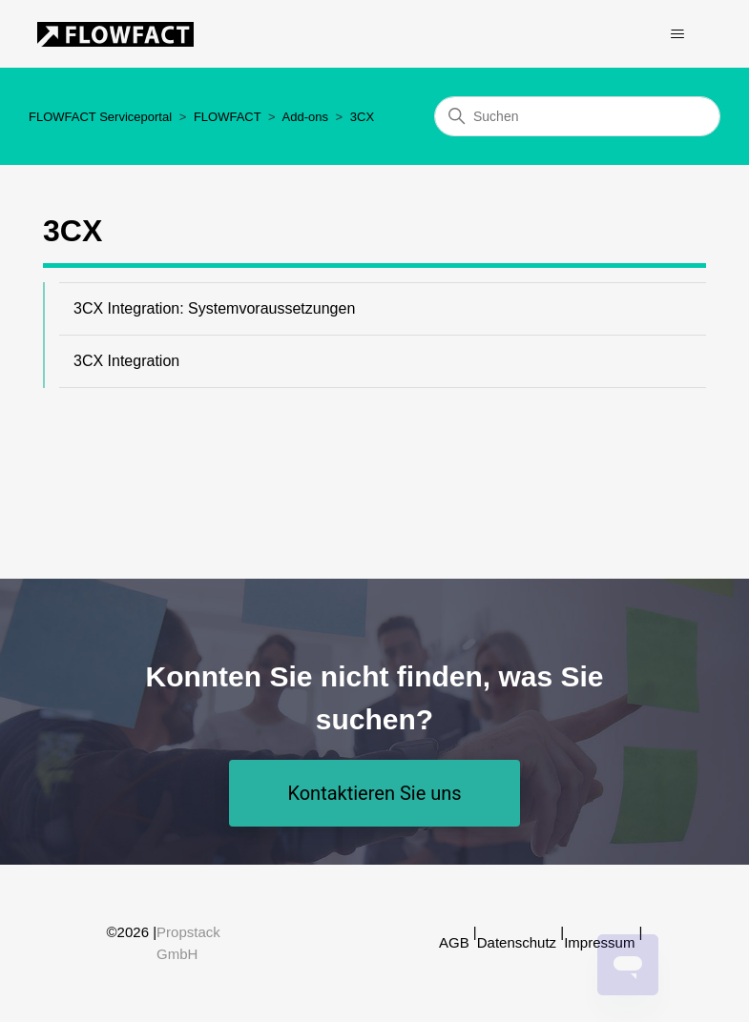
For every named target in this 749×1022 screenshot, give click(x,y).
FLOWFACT (227, 117)
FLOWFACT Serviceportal (100, 117)
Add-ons (305, 117)
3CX (362, 117)
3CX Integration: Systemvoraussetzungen (214, 308)
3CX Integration (126, 361)
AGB (454, 942)
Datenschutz (516, 942)
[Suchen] (577, 116)
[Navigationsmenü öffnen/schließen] (678, 34)
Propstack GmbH (188, 943)
